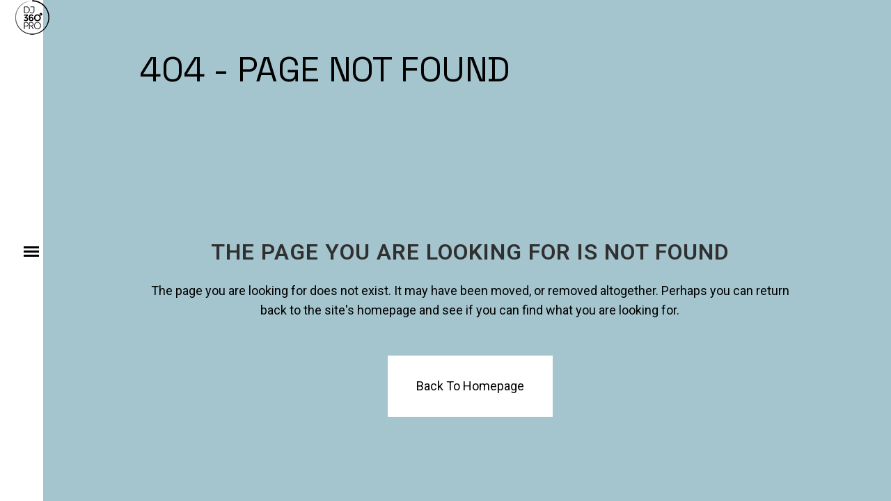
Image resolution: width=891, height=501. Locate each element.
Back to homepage (470, 386)
